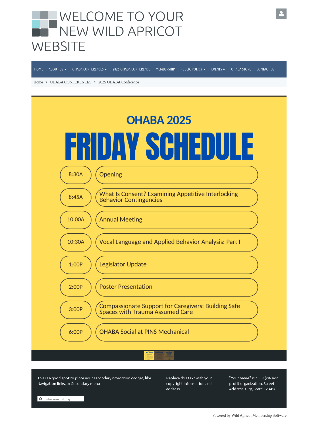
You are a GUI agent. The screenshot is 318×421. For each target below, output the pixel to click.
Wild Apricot (241, 415)
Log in (281, 13)
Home (38, 82)
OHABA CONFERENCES (71, 82)
